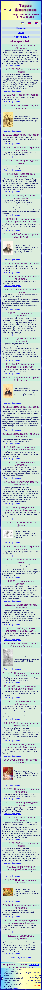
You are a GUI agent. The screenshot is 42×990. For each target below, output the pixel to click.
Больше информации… (12, 65)
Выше (12, 958)
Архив (21, 32)
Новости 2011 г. (21, 37)
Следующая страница (24, 958)
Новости (21, 28)
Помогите (34, 964)
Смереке (17, 988)
